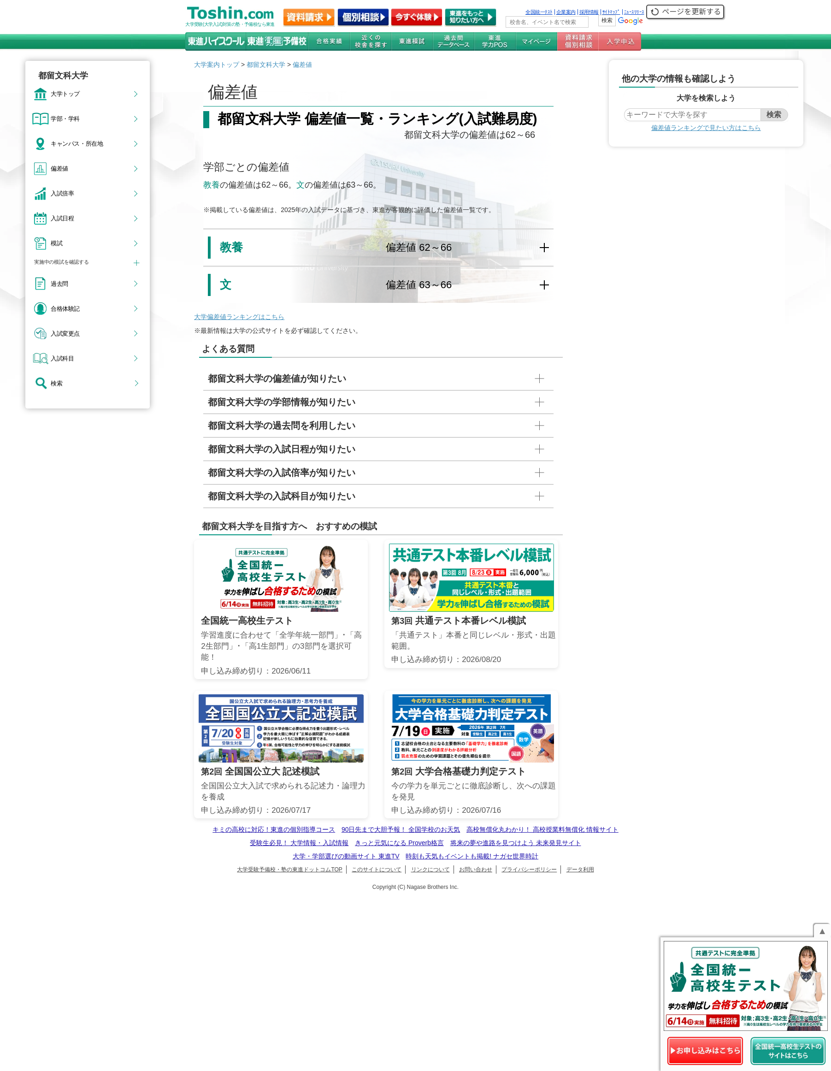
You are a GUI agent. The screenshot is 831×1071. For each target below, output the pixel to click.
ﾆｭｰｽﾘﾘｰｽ (634, 12)
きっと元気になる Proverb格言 (399, 842)
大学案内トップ (216, 64)
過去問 (59, 283)
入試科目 (62, 358)
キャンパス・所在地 (77, 143)
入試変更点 (65, 333)
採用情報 (589, 12)
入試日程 (62, 218)
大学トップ (65, 93)
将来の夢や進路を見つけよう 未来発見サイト (515, 842)
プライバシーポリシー (529, 869)
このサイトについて (376, 869)
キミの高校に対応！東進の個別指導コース (273, 829)
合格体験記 (65, 308)
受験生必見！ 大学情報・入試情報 (299, 842)
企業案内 (566, 12)
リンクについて (430, 869)
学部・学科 (65, 118)
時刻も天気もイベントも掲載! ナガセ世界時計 (472, 856)
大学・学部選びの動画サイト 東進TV (346, 856)
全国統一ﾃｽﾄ (539, 12)
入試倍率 (62, 193)
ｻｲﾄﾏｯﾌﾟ (611, 12)
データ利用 (580, 869)
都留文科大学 (266, 64)
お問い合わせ (475, 869)
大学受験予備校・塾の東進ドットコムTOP (289, 869)
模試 (56, 243)
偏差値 (59, 168)
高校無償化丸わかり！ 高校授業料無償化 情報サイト (542, 829)
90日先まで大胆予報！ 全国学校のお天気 (401, 829)
